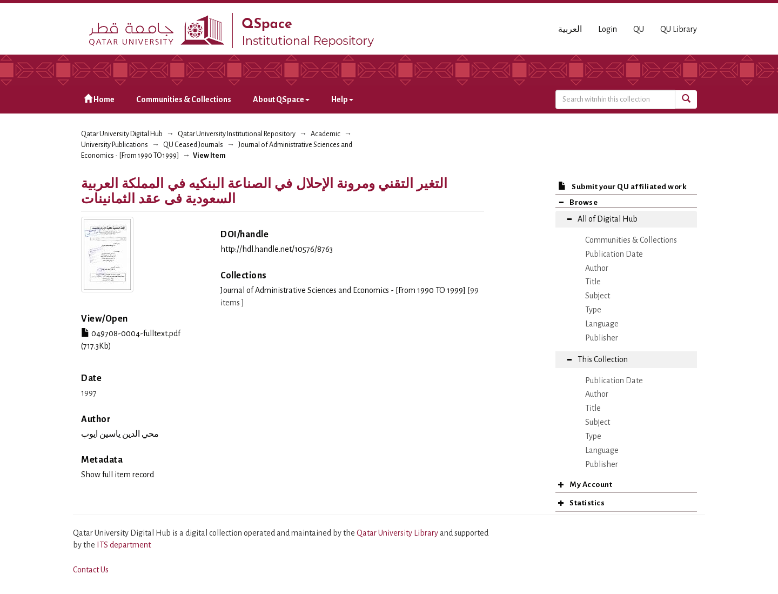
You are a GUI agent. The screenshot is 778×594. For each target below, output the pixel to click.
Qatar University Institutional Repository (237, 134)
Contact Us (91, 569)
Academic (325, 134)
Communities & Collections (183, 99)
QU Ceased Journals (193, 145)
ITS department (124, 544)
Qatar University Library (398, 533)
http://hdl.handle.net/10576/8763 (276, 249)
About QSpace (281, 99)
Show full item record (117, 474)
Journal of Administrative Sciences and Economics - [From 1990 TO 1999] (343, 290)
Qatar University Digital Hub (122, 134)
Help (342, 99)
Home (99, 99)
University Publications (114, 145)
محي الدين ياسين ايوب (120, 434)
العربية (570, 29)
